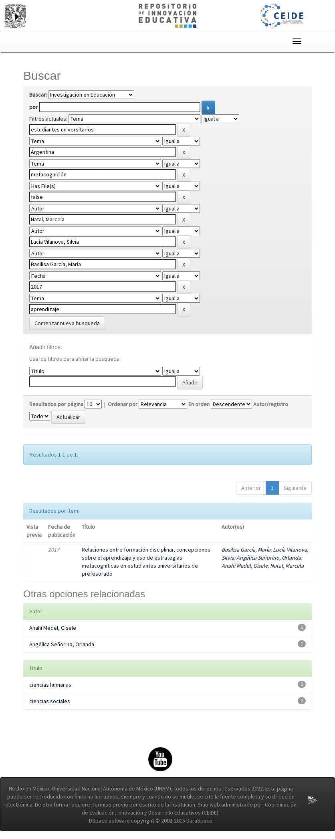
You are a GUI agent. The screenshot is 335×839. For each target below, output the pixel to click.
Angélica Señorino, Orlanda (268, 557)
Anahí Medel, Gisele (245, 565)
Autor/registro (270, 404)
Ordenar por (122, 404)
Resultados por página (56, 404)
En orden (199, 404)
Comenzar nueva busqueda (67, 323)
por (33, 107)
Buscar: (38, 94)
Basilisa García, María (246, 549)
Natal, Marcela (287, 565)
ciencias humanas (50, 684)
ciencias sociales (49, 701)
